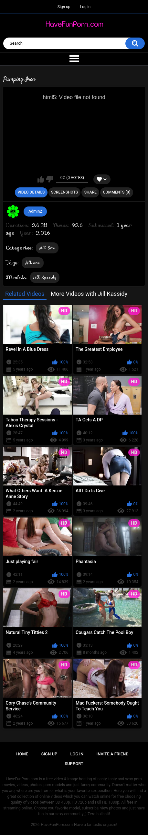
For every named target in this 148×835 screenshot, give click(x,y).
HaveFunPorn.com (57, 824)
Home (22, 754)
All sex (32, 263)
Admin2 (35, 211)
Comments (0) (117, 192)
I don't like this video (49, 179)
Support (74, 763)
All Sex (47, 248)
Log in (85, 7)
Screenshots (64, 192)
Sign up (64, 7)
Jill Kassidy (45, 277)
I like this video (40, 179)
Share (90, 192)
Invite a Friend (113, 754)
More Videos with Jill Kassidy (89, 293)
